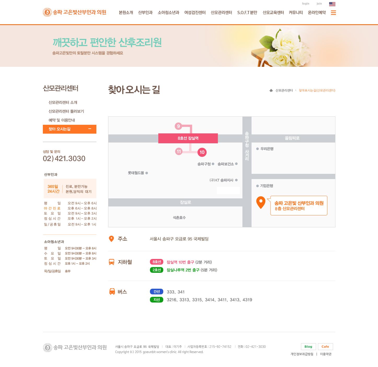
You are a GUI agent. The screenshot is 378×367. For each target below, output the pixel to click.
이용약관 (326, 354)
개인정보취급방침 (301, 354)
